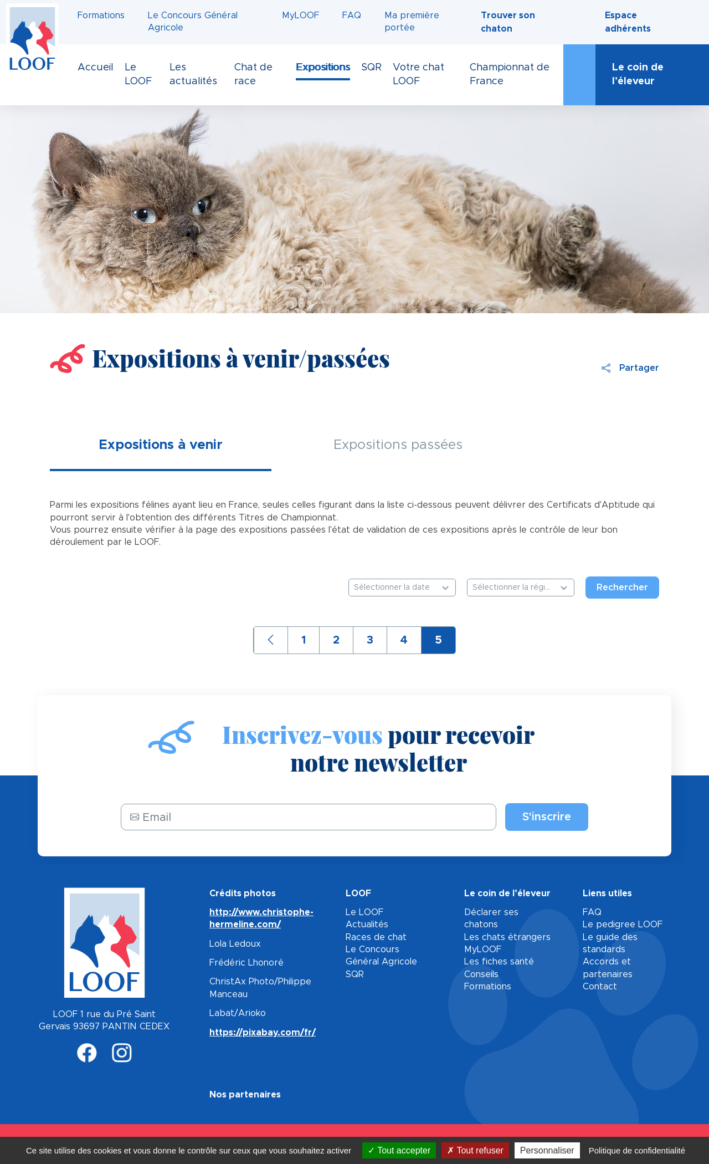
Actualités (367, 924)
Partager (630, 368)
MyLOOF (300, 15)
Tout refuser (475, 1150)
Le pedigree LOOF (622, 924)
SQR (355, 974)
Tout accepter (399, 1150)
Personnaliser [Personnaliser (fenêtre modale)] (547, 1150)
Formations (101, 15)
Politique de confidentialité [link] (637, 1150)
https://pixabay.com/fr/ (262, 1032)
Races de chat (376, 937)
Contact (600, 986)
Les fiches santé (499, 961)
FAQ (351, 15)
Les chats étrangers (507, 937)
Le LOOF (364, 912)
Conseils (481, 974)
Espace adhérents (628, 22)
